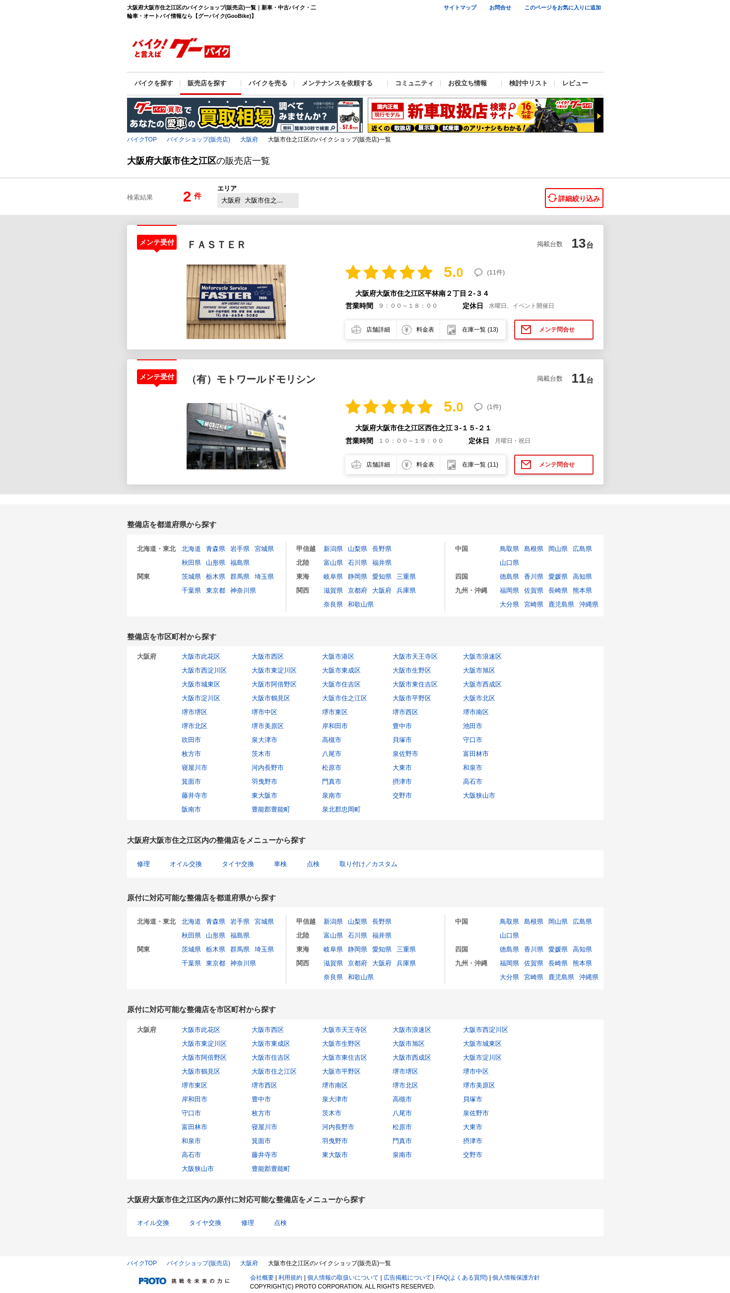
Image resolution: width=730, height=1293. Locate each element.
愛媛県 (558, 576)
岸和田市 (335, 726)
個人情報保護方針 (516, 1277)
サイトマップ (460, 7)
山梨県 (357, 548)
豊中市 (402, 726)
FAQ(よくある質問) (462, 1277)
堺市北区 (194, 726)
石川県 (357, 562)
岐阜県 (333, 576)
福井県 (382, 562)
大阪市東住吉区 (415, 684)
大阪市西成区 (482, 684)
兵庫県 (406, 590)
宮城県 (264, 548)
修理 (143, 864)
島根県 (533, 548)
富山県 (333, 562)
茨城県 (191, 576)
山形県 (215, 562)
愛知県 (382, 576)
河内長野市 (268, 767)
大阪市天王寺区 (415, 656)
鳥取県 (509, 548)
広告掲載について (407, 1277)
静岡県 (357, 576)
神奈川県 (243, 590)
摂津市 (402, 781)
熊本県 (582, 590)
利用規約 (290, 1277)
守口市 (472, 740)
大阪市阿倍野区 (274, 684)
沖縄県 (588, 604)
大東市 (402, 767)
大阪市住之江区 (344, 698)
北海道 (191, 548)
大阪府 (249, 139)
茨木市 (261, 753)
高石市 (472, 781)
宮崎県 (533, 604)
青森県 (215, 548)
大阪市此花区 (201, 656)
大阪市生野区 (412, 670)
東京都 (215, 590)
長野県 (382, 548)
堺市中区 (264, 712)
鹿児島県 (561, 604)
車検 (280, 864)
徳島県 (509, 576)
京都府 (357, 590)
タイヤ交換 (238, 864)
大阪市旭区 (479, 670)
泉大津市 (264, 740)
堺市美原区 (268, 726)
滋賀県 (333, 590)
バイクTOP (142, 139)
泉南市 (331, 795)
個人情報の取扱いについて (343, 1277)
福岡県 (509, 590)
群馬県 (240, 576)
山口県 (509, 562)
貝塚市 (402, 740)
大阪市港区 (338, 656)
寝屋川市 (194, 767)
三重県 (406, 576)
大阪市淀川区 (201, 698)
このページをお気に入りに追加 (563, 7)
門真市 (331, 781)
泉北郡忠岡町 (341, 809)
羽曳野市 (264, 781)
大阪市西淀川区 (204, 670)
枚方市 (191, 753)
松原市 (331, 767)
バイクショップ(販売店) (198, 139)
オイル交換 (186, 864)
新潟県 (333, 548)
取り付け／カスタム (368, 864)
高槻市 (331, 740)
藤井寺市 (194, 795)
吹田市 (191, 740)
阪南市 (191, 809)
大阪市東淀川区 (274, 670)
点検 (313, 864)
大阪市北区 (479, 698)
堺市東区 (335, 712)
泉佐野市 (405, 753)
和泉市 (472, 767)
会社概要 (262, 1277)
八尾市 (331, 753)
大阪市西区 (268, 656)
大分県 (509, 604)
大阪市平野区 (412, 698)
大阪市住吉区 (341, 684)
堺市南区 (476, 712)
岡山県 (558, 548)
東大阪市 (264, 795)
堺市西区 (405, 712)
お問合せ (500, 7)
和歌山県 (361, 604)
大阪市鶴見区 (271, 698)
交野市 (402, 795)
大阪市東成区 (341, 670)
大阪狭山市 (479, 795)
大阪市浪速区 (482, 656)
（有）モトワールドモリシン (251, 379)
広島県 (582, 548)
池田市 (472, 726)
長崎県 (558, 590)
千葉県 (191, 590)
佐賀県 (533, 590)
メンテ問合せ (557, 329)
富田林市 (476, 753)
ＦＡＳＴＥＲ (216, 244)
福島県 (240, 562)
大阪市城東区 (201, 684)
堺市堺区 (194, 712)
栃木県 (215, 576)
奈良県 (333, 604)
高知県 (582, 576)
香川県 (533, 576)
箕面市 (191, 781)
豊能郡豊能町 (271, 809)
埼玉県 (264, 576)
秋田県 (191, 562)
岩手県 (240, 548)
